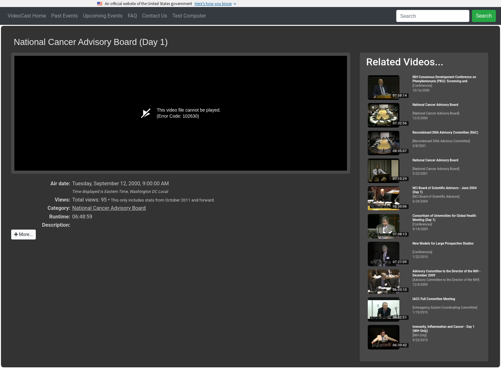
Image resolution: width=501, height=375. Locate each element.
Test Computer (189, 16)
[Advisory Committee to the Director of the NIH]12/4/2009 (447, 277)
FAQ (132, 16)
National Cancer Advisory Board (109, 208)
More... (23, 234)
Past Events (64, 16)
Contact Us (154, 16)
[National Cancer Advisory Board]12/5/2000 (447, 111)
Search (484, 16)
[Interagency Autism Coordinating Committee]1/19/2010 (447, 305)
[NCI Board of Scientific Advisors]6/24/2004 (447, 194)
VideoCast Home (27, 16)
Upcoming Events (103, 16)
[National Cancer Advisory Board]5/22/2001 (447, 166)
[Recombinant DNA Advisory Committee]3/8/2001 (447, 139)
